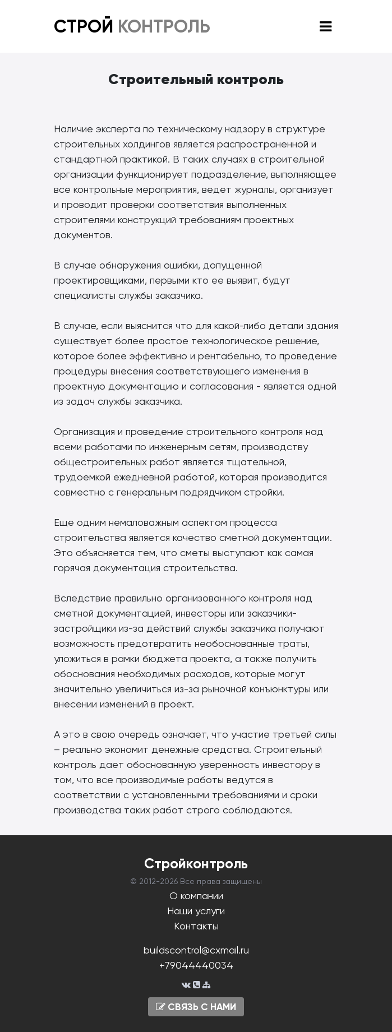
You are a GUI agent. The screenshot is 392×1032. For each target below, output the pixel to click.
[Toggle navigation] (325, 26)
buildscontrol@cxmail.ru (196, 950)
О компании (196, 895)
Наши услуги (196, 911)
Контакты (196, 926)
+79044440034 (196, 965)
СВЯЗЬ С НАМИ (196, 1006)
